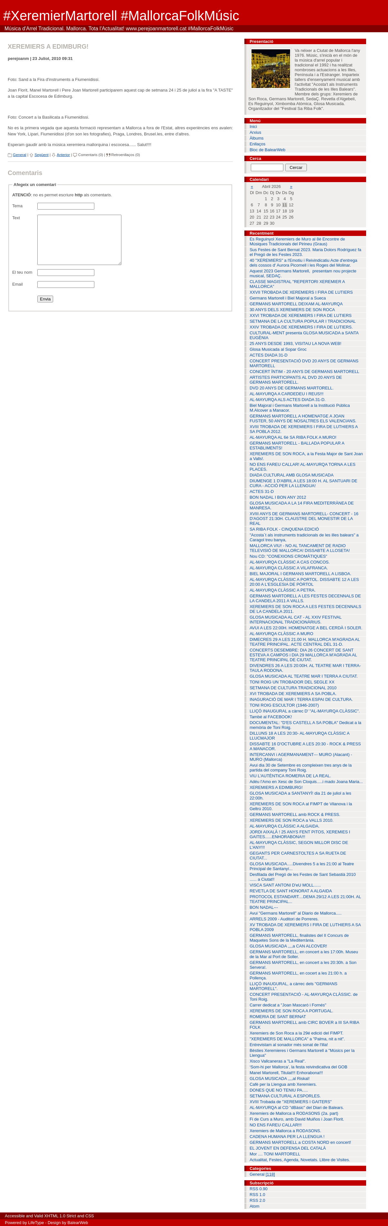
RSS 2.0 (257, 1200)
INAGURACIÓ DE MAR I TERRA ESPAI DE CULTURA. (301, 699)
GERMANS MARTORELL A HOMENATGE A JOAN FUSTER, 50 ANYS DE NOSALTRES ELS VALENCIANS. (303, 418)
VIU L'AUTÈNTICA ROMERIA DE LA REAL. (290, 775)
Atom (254, 1206)
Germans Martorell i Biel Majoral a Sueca (288, 298)
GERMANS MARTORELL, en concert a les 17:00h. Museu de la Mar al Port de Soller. (304, 954)
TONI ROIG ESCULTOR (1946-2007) (284, 705)
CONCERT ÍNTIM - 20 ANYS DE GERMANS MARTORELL (304, 371)
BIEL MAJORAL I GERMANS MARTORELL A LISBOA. (300, 573)
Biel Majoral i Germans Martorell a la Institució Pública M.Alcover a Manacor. (300, 408)
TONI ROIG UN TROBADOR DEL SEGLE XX (292, 682)
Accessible (15, 1215)
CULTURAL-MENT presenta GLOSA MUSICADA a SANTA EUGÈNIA (304, 335)
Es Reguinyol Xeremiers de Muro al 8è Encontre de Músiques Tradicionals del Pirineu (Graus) (297, 241)
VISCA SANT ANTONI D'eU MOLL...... (285, 885)
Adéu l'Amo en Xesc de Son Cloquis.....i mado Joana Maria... (306, 781)
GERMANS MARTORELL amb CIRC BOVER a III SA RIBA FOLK (304, 1025)
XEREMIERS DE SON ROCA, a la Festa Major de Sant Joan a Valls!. (306, 456)
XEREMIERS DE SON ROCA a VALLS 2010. (292, 820)
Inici (253, 126)
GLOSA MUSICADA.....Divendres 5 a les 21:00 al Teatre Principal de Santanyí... (302, 866)
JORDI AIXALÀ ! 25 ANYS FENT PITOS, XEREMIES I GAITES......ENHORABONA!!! (300, 834)
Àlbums (256, 138)
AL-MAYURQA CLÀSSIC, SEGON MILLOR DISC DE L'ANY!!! (299, 845)
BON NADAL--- (264, 907)
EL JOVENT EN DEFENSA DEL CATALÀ (288, 1148)
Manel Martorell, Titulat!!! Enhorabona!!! (286, 1072)
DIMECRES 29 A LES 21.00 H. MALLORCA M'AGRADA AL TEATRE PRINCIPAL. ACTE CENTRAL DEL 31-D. (305, 642)
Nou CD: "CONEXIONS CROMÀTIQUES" (288, 556)
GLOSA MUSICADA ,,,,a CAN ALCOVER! (288, 946)
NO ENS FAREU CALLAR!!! (276, 1125)
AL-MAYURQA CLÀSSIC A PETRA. (283, 590)
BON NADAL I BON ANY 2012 (278, 497)
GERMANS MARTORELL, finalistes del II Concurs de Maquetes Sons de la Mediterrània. (299, 938)
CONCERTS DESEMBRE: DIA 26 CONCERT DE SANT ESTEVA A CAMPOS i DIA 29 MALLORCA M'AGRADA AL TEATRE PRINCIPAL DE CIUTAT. (303, 655)
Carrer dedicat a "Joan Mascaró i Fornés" (288, 1005)
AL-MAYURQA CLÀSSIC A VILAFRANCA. (289, 567)
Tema (17, 205)
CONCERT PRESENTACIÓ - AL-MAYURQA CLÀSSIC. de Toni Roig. (304, 997)
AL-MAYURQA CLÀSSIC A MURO (281, 633)
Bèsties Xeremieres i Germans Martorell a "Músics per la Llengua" (302, 1053)
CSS (89, 1215)
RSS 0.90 (259, 1188)
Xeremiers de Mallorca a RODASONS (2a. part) (294, 1113)
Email (17, 293)
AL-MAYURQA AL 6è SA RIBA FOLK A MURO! (293, 437)
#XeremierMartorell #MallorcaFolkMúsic (121, 15)
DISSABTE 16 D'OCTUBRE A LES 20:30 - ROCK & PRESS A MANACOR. (305, 746)
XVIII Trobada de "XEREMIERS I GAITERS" (291, 1101)
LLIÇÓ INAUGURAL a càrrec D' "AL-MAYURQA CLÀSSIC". (305, 711)
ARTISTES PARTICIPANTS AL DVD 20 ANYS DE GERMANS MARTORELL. (296, 380)
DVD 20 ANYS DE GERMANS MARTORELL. (292, 388)
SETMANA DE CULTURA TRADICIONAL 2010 (293, 687)
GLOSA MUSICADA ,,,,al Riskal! (279, 1078)
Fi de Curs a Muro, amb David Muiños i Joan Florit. (297, 1119)
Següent (41, 154)
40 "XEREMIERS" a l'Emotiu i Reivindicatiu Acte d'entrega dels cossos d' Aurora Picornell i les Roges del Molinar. (303, 263)
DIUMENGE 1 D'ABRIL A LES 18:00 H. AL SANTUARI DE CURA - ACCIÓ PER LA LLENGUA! (303, 483)
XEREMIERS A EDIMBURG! (276, 787)
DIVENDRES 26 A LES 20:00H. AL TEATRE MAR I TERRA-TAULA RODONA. (305, 668)
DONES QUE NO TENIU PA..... (279, 1090)
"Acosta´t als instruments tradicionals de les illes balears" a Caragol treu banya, (304, 537)
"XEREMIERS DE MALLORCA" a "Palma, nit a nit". (297, 1038)
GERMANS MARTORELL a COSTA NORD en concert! (300, 1142)
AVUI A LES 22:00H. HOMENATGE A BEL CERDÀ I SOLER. (306, 627)
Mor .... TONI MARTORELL (275, 1154)
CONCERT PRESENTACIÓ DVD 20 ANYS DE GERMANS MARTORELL (304, 363)
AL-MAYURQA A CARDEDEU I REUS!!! (286, 393)
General (19, 154)
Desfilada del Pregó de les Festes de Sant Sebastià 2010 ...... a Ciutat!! (303, 877)
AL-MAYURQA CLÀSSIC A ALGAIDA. (284, 826)
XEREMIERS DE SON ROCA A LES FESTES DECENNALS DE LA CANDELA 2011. (305, 609)
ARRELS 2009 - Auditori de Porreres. (284, 919)
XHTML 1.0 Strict (60, 1215)
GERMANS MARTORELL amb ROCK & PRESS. (295, 814)
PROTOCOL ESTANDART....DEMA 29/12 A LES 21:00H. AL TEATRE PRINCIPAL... (305, 899)
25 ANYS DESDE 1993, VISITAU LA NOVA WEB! (295, 343)
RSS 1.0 (257, 1194)
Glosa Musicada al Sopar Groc (278, 349)
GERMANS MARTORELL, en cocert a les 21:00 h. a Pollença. (298, 975)
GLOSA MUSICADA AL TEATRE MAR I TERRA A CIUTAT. (304, 676)
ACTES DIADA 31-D (269, 355)
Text (16, 217)
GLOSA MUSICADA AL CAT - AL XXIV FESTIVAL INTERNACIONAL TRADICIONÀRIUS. (296, 619)
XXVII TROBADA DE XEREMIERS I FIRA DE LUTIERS (301, 292)
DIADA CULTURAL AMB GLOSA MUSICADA (292, 475)
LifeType (36, 1222)
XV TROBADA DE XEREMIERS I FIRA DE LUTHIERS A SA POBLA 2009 (305, 927)
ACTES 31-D (262, 491)
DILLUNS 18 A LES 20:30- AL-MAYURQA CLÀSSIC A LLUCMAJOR (299, 736)
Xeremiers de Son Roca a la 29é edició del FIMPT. (296, 1033)
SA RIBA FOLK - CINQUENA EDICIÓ (284, 529)
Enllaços (257, 144)
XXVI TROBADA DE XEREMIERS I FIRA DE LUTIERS (301, 315)
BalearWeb (77, 1222)
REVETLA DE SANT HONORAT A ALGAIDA (291, 890)
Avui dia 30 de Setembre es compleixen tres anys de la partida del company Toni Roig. (301, 767)
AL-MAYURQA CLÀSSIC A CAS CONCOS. (290, 562)
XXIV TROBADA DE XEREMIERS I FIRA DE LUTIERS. (301, 327)
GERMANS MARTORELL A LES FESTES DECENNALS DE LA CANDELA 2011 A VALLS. (305, 598)
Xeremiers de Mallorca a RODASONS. (285, 1130)
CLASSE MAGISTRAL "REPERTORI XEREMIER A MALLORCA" (297, 284)
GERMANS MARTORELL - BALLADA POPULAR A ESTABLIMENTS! (297, 445)
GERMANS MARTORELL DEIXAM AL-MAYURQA (296, 303)
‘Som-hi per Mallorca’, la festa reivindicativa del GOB (298, 1066)
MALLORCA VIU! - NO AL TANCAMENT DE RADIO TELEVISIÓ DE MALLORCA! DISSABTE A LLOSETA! (300, 548)
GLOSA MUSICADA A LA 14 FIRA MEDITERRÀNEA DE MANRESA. (302, 505)
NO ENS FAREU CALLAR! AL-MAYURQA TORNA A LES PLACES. (302, 467)
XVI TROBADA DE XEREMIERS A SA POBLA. (293, 693)
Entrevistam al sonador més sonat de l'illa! (289, 1044)
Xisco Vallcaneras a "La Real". (278, 1061)
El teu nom (22, 282)
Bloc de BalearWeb (267, 149)
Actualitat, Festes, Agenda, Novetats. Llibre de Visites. (300, 1159)
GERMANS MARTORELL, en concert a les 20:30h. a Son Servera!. (303, 965)
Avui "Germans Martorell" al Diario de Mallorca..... (296, 913)
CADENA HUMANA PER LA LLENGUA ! (287, 1136)
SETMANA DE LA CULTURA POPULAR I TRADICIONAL (303, 321)
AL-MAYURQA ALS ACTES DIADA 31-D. (288, 399)
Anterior (63, 154)
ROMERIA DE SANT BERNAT (278, 1016)
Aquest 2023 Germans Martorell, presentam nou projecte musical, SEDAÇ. (303, 273)
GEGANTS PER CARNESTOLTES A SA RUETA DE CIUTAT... (298, 855)
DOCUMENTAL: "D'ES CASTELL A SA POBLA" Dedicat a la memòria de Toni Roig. (305, 725)
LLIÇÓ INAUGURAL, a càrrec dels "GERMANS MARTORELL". (293, 986)
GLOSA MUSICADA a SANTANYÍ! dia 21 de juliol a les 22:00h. (300, 795)
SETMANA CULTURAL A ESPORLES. (285, 1096)
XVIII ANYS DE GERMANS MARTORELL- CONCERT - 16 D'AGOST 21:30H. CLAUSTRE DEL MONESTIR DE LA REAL (304, 518)
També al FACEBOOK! (271, 716)
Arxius (255, 132)
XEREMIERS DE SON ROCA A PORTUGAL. (291, 1010)
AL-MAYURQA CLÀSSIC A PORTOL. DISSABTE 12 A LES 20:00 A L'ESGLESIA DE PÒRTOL (304, 582)
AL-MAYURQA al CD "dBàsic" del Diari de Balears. (297, 1107)
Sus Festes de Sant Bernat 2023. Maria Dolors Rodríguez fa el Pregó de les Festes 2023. (305, 252)
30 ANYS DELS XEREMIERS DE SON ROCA (292, 309)
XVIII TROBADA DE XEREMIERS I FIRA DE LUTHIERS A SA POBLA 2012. (304, 429)
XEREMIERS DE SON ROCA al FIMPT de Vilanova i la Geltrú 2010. (301, 806)
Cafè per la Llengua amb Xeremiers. (283, 1084)
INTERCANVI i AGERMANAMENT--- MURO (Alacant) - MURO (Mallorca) (301, 757)
